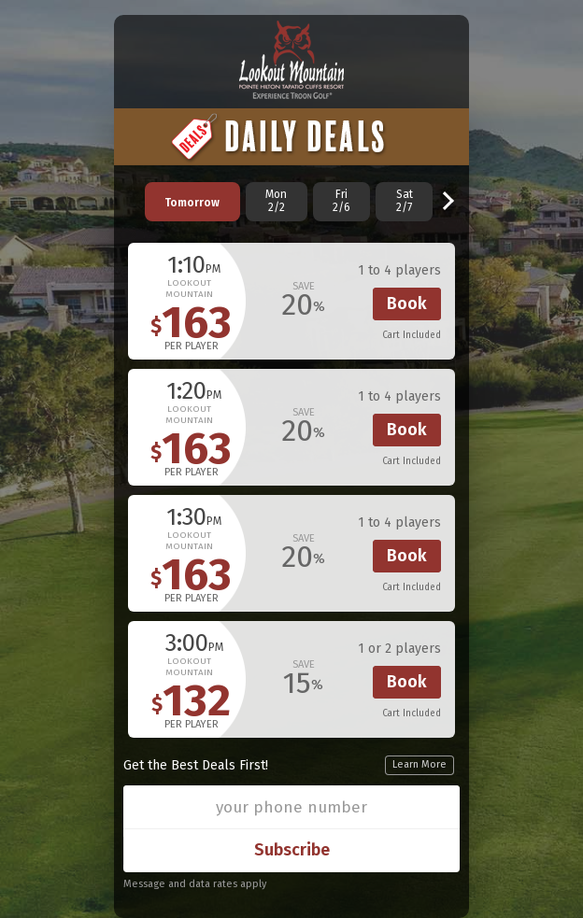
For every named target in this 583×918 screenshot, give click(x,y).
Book (407, 303)
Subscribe (292, 850)
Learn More (419, 764)
